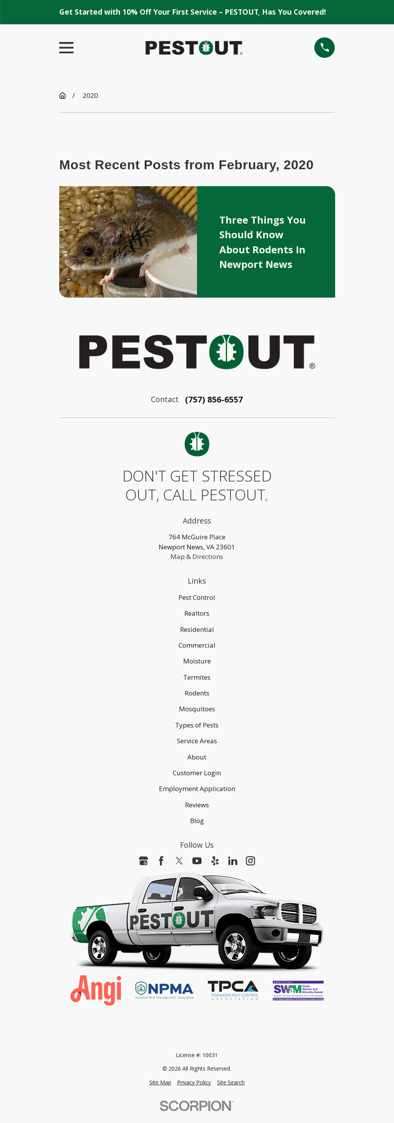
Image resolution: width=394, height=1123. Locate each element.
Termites (196, 677)
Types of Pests (197, 725)
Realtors (196, 613)
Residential (197, 629)
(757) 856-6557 (214, 399)
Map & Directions (196, 556)
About (196, 757)
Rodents (197, 693)
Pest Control (197, 597)
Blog (197, 820)
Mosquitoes (197, 708)
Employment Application (197, 788)
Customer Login (197, 772)
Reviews (197, 804)
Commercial (197, 645)
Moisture (197, 661)
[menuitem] (160, 1082)
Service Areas (197, 740)
